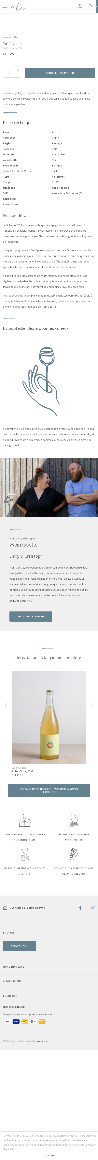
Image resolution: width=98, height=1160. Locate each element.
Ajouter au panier (60, 182)
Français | (9, 1116)
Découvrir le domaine (31, 726)
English (20, 1116)
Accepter (50, 1155)
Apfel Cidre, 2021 (22, 881)
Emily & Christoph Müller (17, 281)
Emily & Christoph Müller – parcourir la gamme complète (49, 900)
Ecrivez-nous (19, 1055)
